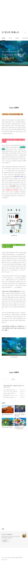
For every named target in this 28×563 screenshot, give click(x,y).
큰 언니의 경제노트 (10, 32)
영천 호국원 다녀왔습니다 (9, 397)
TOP (25, 558)
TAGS (10, 38)
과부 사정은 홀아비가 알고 (9, 390)
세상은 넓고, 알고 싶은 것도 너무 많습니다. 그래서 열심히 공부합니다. (10, 537)
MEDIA (17, 38)
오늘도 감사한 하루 (8, 385)
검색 (22, 32)
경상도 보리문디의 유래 (8, 393)
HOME (3, 38)
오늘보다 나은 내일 (17, 385)
